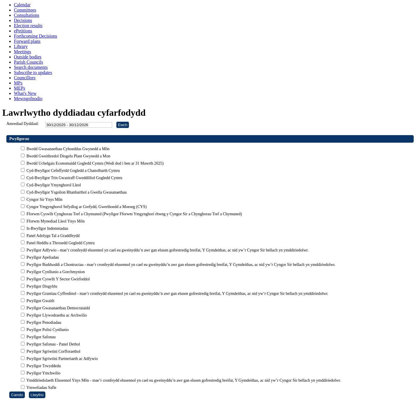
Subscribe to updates (33, 72)
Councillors (25, 77)
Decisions (23, 20)
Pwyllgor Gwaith (39, 301)
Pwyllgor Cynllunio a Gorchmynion (55, 272)
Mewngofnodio (28, 98)
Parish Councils (28, 62)
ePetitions (23, 30)
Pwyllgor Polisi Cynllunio (47, 330)
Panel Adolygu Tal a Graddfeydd (52, 236)
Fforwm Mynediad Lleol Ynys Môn (54, 221)
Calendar (22, 4)
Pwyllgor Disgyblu (41, 286)
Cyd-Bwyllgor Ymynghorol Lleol (53, 185)
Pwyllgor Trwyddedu (43, 366)
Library (21, 46)
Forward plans (27, 41)
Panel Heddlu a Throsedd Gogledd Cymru (59, 243)
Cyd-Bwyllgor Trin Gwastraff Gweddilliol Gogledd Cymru (73, 178)
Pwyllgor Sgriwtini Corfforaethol (52, 351)
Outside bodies (28, 56)
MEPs (19, 88)
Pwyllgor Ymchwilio (42, 373)
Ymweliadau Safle (40, 387)
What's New (25, 93)
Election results (28, 25)
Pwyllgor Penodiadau (43, 322)
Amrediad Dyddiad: (22, 124)
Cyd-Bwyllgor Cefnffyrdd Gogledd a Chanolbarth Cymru (72, 170)
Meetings (22, 51)
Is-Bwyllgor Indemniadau (46, 228)
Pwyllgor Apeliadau (42, 257)
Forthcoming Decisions (35, 36)
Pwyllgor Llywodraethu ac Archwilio (56, 315)
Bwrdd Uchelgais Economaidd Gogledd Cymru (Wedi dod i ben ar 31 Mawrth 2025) (94, 163)
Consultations (26, 15)
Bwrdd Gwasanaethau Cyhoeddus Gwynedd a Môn (67, 149)
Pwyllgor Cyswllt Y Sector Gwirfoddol (57, 279)
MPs (18, 82)
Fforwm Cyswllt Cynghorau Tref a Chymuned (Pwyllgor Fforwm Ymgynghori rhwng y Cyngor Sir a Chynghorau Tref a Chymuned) (133, 214)
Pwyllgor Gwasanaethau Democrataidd (57, 308)
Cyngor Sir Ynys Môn (43, 199)
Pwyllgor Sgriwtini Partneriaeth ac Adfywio (61, 358)
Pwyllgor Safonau (40, 337)
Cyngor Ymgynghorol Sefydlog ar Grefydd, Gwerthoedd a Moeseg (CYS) (85, 207)
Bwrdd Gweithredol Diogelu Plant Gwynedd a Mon (67, 156)
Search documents (31, 67)
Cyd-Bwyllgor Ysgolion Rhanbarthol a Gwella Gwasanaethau (76, 192)
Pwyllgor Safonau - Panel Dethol (52, 344)
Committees (25, 10)
